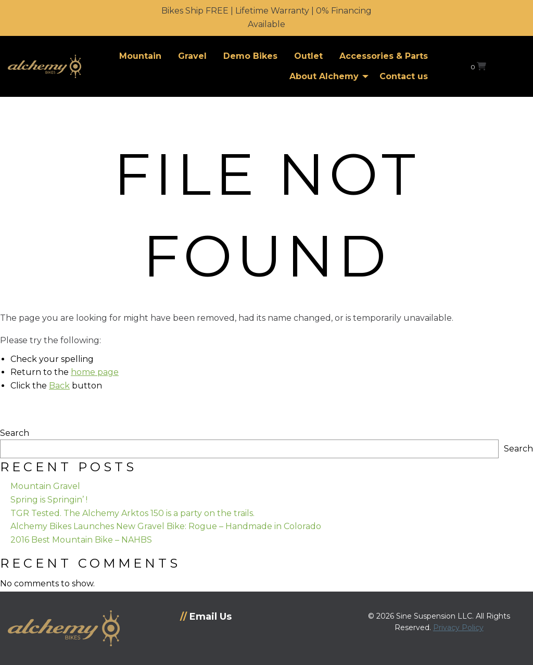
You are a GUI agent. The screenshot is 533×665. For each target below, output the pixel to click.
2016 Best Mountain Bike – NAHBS (81, 540)
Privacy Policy (458, 627)
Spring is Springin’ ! (48, 500)
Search (14, 433)
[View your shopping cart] (478, 66)
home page (95, 372)
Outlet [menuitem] (308, 56)
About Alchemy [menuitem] (324, 76)
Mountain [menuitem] (140, 56)
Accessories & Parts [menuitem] (383, 56)
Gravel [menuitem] (192, 56)
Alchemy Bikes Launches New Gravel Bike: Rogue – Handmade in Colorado (165, 526)
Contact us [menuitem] (403, 76)
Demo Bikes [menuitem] (250, 56)
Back (59, 386)
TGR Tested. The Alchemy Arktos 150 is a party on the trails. (132, 513)
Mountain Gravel (45, 486)
